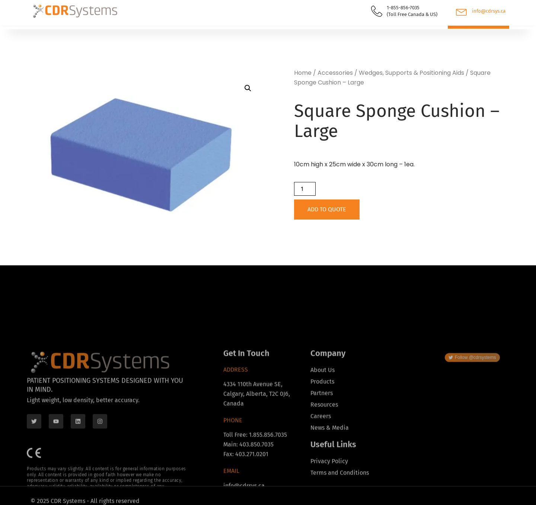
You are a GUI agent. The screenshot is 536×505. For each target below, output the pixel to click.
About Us (225, 34)
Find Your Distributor (112, 34)
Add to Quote (326, 209)
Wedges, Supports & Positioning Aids (411, 72)
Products (51, 34)
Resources (175, 34)
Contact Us (270, 34)
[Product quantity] (305, 189)
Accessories (335, 72)
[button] (248, 88)
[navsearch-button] (418, 35)
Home (303, 72)
